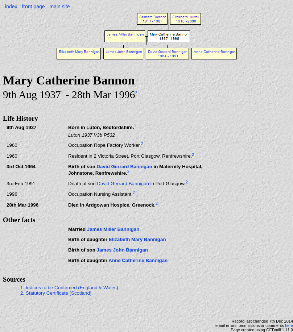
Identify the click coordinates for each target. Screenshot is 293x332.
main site (59, 6)
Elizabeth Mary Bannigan (137, 239)
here (289, 325)
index (11, 6)
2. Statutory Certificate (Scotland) (55, 293)
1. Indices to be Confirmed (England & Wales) (69, 287)
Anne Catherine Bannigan (138, 260)
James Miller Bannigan (113, 229)
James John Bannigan (122, 250)
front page (33, 6)
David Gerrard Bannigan (124, 166)
